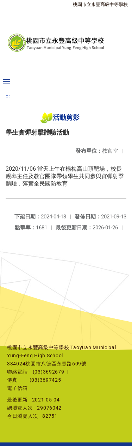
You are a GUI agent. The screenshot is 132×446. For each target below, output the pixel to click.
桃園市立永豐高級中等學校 (100, 4)
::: (8, 96)
